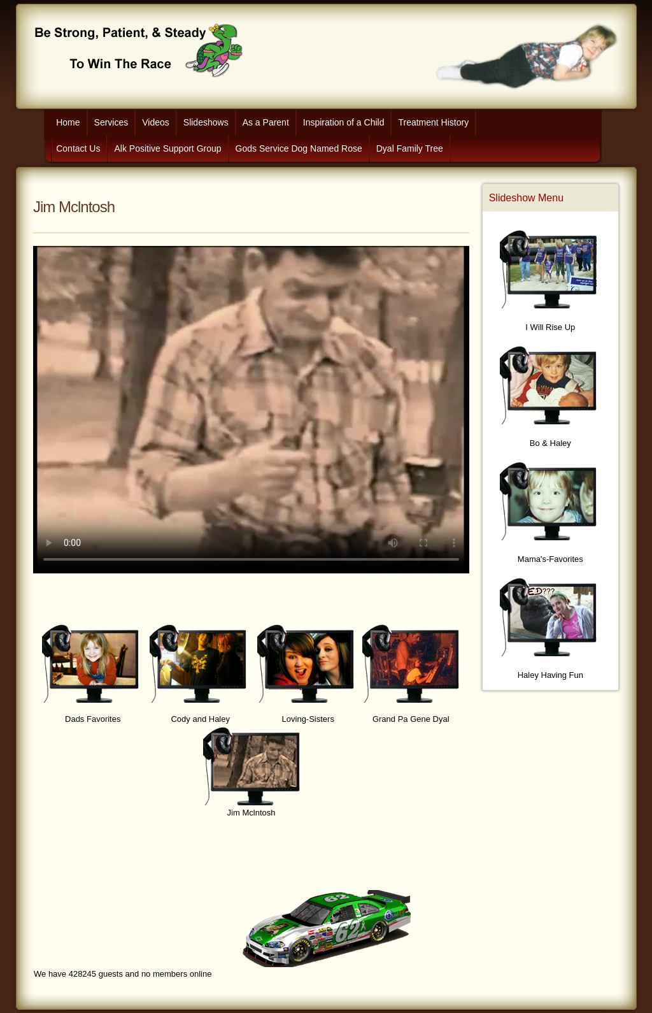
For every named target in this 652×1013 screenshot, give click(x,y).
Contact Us (78, 148)
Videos (155, 122)
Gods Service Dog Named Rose (299, 148)
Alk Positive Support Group (167, 148)
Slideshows (206, 122)
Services (111, 122)
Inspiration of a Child (344, 122)
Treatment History (433, 122)
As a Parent (266, 122)
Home (68, 122)
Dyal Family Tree (409, 148)
